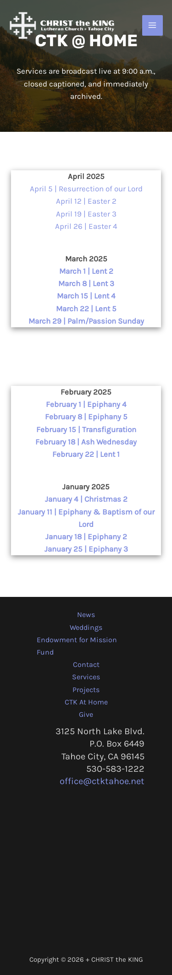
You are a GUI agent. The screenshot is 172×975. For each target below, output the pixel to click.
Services (86, 676)
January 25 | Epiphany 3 (86, 548)
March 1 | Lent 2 (86, 271)
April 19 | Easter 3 (86, 213)
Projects (86, 689)
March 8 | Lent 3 (86, 283)
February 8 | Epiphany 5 (86, 416)
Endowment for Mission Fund (77, 645)
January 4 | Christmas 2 (86, 499)
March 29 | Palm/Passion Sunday (86, 320)
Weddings (86, 627)
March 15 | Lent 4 (86, 295)
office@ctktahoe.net (102, 781)
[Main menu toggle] (152, 25)
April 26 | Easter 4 (86, 226)
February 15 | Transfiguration (86, 429)
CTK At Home (86, 702)
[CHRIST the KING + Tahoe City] (62, 25)
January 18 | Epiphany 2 (86, 536)
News (86, 614)
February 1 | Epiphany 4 (86, 404)
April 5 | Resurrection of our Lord (86, 188)
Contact (86, 664)
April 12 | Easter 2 (86, 201)
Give (86, 714)
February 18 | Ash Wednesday (86, 441)
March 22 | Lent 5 (86, 308)
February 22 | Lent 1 (86, 454)
